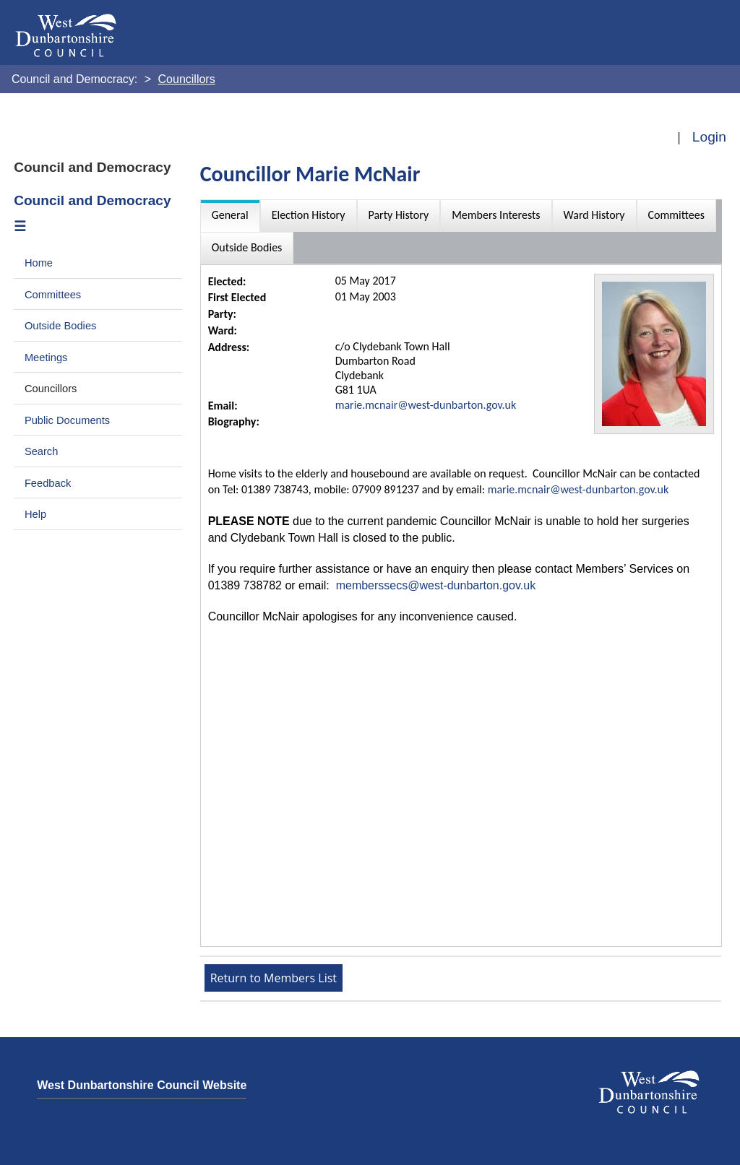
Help (35, 514)
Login (709, 136)
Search (42, 451)
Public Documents (67, 420)
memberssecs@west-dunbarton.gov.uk (436, 585)
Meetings (46, 357)
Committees (53, 294)
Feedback (48, 483)
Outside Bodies (61, 326)
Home (39, 263)
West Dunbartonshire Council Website (141, 1085)
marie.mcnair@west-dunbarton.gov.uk (426, 405)
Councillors (51, 388)
